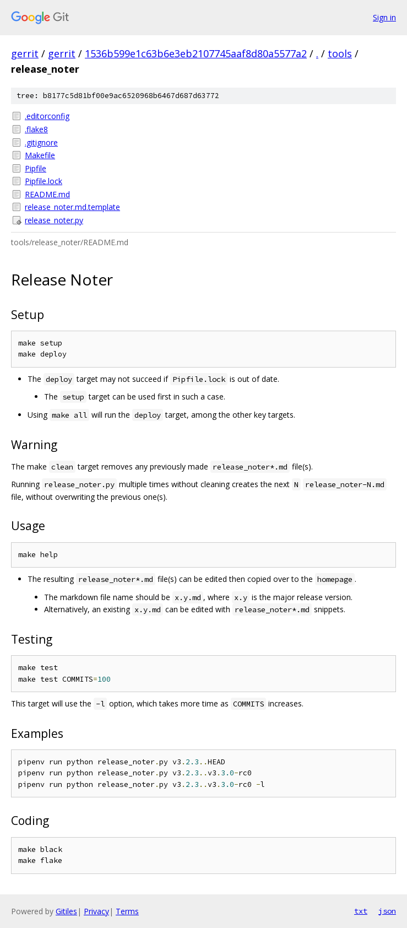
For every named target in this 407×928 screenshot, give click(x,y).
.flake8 (36, 129)
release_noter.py (54, 220)
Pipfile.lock (43, 181)
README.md (47, 194)
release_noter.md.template (72, 207)
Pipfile (35, 168)
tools (340, 53)
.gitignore (41, 142)
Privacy (96, 911)
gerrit (25, 53)
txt (360, 911)
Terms (127, 911)
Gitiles (66, 911)
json (387, 911)
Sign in (384, 17)
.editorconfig (47, 116)
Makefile (40, 155)
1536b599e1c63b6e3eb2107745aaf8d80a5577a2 (196, 53)
